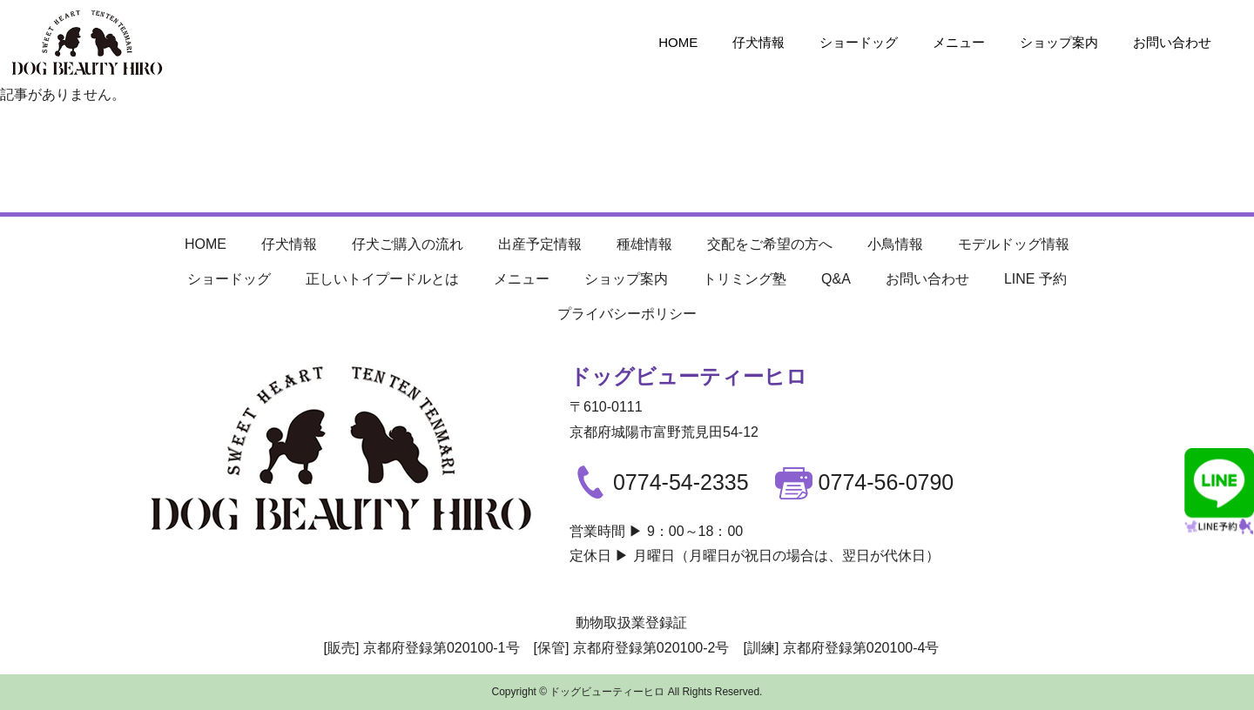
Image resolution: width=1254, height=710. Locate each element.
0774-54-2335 (659, 482)
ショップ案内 (1059, 42)
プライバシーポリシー (627, 313)
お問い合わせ (1172, 42)
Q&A (836, 278)
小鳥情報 (895, 244)
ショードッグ (858, 42)
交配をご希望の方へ (770, 244)
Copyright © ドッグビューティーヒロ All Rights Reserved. (627, 692)
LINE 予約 (1035, 278)
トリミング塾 (744, 278)
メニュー (959, 42)
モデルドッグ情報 (1013, 244)
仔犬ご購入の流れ (407, 244)
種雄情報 (644, 244)
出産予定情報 (540, 244)
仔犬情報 (758, 42)
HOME (678, 42)
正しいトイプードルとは (382, 278)
